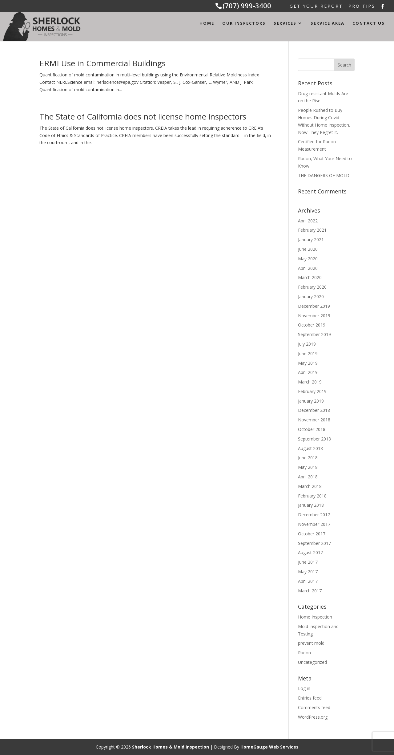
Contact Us (368, 23)
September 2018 (314, 439)
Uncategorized (312, 662)
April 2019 (308, 372)
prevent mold (311, 643)
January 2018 (311, 505)
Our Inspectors (244, 23)
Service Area (327, 23)
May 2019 (308, 363)
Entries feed (310, 698)
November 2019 (314, 316)
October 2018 (311, 429)
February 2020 (312, 287)
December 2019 (314, 306)
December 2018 (314, 410)
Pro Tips (361, 6)
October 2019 (311, 325)
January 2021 (311, 239)
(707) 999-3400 (247, 5)
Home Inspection (315, 617)
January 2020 (311, 296)
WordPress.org (313, 717)
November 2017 (314, 524)
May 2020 (308, 259)
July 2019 (307, 344)
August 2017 (310, 552)
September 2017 (314, 543)
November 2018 (314, 420)
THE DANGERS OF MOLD (323, 175)
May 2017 (308, 571)
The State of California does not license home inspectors (142, 116)
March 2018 (310, 486)
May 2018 (308, 467)
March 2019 (310, 382)
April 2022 (308, 221)
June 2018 (308, 458)
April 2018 (308, 477)
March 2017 (310, 591)
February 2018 (312, 496)
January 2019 (311, 401)
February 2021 (312, 230)
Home (206, 23)
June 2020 (308, 249)
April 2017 (308, 581)
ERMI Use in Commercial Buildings (102, 63)
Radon (304, 653)
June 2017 (308, 562)
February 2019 (312, 391)
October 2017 (311, 534)
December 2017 (314, 515)
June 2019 (308, 353)
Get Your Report (316, 6)
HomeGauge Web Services (269, 747)
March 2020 (310, 277)
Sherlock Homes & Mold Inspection (170, 747)
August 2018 (310, 448)
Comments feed (314, 707)
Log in (304, 688)
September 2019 (314, 334)
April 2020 (308, 268)
